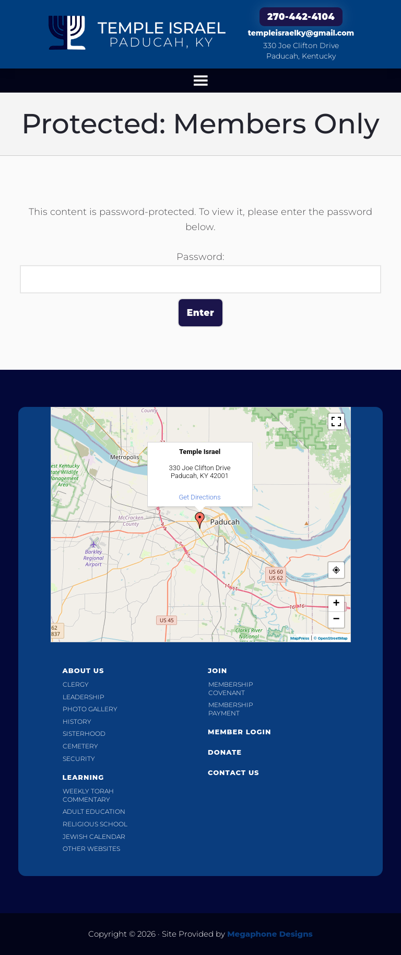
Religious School (95, 824)
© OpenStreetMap (331, 638)
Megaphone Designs (270, 934)
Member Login (239, 731)
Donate (225, 752)
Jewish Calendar (94, 836)
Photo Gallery (90, 709)
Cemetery (80, 746)
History (77, 721)
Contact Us (234, 772)
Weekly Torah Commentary (88, 795)
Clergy (76, 684)
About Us (83, 670)
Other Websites (91, 848)
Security (79, 759)
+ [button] (336, 604)
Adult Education (94, 811)
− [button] (336, 620)
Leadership (83, 697)
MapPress (299, 638)
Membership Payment (230, 709)
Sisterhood (84, 733)
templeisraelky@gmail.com (301, 33)
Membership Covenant (230, 688)
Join (217, 670)
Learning (83, 777)
